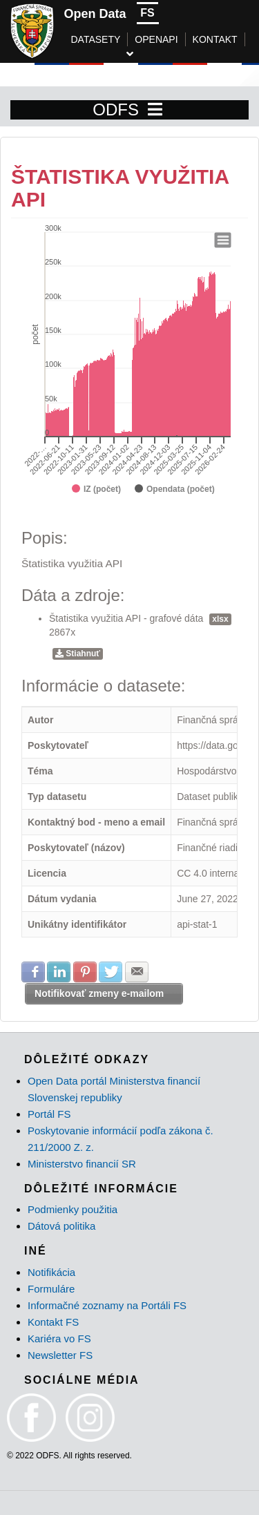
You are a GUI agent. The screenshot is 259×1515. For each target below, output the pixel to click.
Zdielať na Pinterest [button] (85, 972)
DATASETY (96, 39)
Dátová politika (61, 1226)
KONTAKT (215, 39)
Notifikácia (51, 1272)
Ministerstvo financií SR (82, 1164)
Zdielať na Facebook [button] (33, 972)
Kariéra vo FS (59, 1338)
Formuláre (51, 1289)
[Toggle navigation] (155, 110)
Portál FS (49, 1114)
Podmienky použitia (72, 1209)
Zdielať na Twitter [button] (110, 972)
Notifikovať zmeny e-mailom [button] (99, 993)
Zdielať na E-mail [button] (136, 972)
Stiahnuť (77, 653)
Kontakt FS (53, 1322)
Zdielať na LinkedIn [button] (58, 972)
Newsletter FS (60, 1355)
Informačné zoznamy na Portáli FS (107, 1305)
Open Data (95, 14)
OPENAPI (156, 39)
